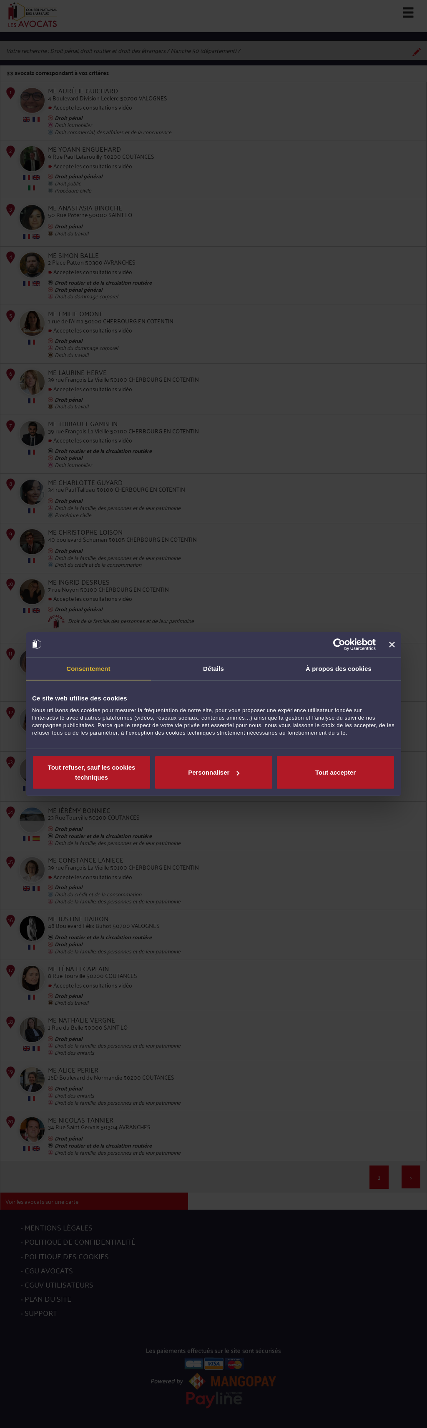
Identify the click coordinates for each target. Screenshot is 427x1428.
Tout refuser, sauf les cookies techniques (92, 772)
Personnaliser (213, 772)
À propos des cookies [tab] (339, 668)
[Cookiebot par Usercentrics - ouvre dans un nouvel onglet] (339, 644)
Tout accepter (335, 772)
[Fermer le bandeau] (392, 644)
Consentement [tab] (88, 668)
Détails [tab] (213, 668)
